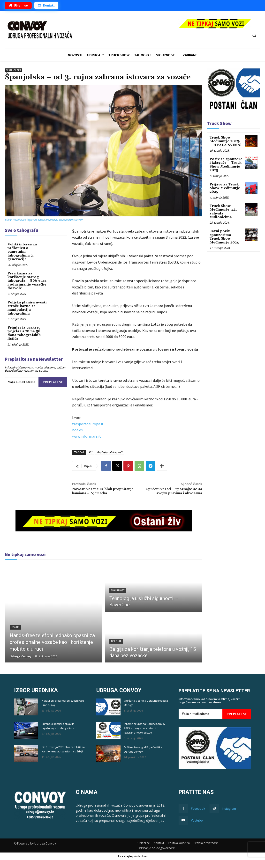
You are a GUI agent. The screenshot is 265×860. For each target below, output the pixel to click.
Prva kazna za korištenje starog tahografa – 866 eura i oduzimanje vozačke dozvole (27, 281)
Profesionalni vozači (109, 452)
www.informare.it (86, 436)
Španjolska (13, 70)
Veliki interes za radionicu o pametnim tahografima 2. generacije (22, 252)
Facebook (198, 808)
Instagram (229, 808)
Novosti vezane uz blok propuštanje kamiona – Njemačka (103, 491)
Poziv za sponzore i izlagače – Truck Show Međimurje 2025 (226, 164)
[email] (21, 382)
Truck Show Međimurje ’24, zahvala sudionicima (223, 211)
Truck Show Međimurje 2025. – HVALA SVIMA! (226, 141)
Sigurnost (117, 590)
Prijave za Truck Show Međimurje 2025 (225, 188)
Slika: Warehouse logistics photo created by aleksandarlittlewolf (44, 219)
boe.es (77, 429)
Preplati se (53, 382)
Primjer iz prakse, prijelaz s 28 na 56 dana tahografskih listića (24, 333)
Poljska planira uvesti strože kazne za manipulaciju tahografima (27, 308)
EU (90, 452)
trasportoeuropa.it (88, 423)
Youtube (197, 820)
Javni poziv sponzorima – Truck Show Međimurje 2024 (224, 236)
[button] (254, 35)
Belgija (116, 641)
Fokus (15, 627)
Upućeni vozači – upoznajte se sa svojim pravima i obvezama (173, 491)
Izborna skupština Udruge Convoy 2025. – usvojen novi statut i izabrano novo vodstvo (144, 728)
